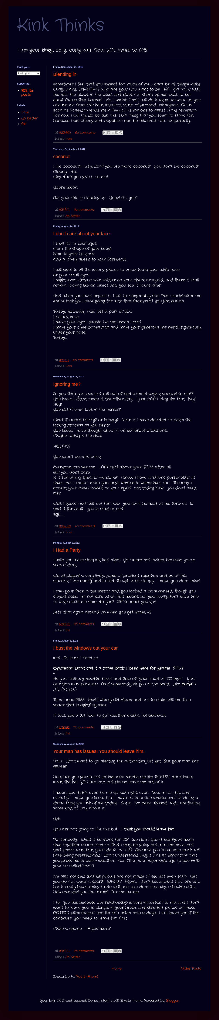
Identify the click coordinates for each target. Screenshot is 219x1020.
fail (67, 630)
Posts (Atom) (87, 976)
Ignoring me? (66, 384)
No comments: (86, 132)
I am (68, 139)
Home (116, 968)
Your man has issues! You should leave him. (99, 751)
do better (72, 216)
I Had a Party (66, 550)
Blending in (64, 74)
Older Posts (191, 968)
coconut (61, 156)
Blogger (172, 1000)
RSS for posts (27, 92)
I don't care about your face (81, 233)
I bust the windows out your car (85, 648)
